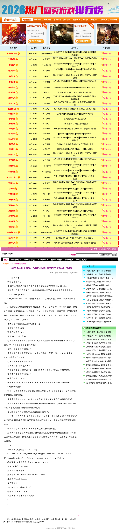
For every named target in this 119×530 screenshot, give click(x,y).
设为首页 (93, 249)
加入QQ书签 (111, 249)
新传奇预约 (69, 260)
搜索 (114, 255)
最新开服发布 (16, 260)
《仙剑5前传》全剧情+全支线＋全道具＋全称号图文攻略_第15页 (35, 519)
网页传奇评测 (43, 260)
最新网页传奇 (7, 254)
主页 (12, 264)
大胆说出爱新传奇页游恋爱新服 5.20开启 (102, 314)
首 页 (6, 260)
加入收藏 (102, 249)
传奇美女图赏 (29, 260)
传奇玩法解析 (56, 260)
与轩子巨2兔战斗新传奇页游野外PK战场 (101, 300)
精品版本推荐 (81, 260)
